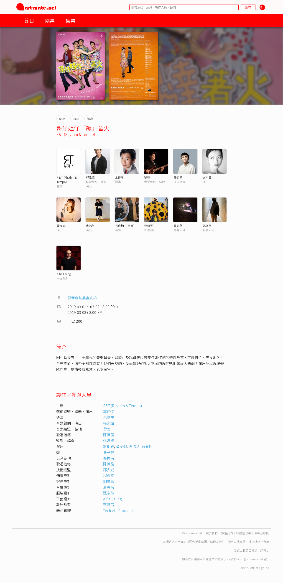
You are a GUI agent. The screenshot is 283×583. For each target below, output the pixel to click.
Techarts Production (120, 510)
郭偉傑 (90, 177)
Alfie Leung (64, 274)
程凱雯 (148, 225)
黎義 (147, 177)
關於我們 (211, 533)
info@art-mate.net (250, 559)
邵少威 (108, 469)
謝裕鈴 (207, 177)
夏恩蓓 (177, 225)
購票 (50, 20)
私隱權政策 (243, 533)
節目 (29, 20)
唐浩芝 (90, 225)
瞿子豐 (108, 452)
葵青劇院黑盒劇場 (82, 297)
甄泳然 (207, 225)
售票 (70, 20)
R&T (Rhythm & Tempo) (75, 134)
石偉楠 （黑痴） (125, 225)
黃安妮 (61, 225)
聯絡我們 (227, 533)
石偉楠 (146, 446)
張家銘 (108, 423)
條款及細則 (261, 533)
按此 (266, 550)
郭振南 (108, 458)
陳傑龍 (177, 177)
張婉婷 (108, 440)
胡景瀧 (108, 481)
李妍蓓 (108, 504)
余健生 (119, 177)
